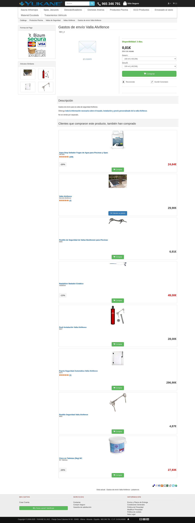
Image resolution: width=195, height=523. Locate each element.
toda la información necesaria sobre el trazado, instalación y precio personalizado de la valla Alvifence (106, 111)
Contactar (77, 502)
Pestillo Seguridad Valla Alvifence (73, 415)
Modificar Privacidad (134, 510)
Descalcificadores (73, 10)
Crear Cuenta (24, 502)
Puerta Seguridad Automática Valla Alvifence (78, 371)
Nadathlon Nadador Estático (71, 284)
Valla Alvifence (65, 196)
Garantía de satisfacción (82, 507)
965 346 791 (109, 4)
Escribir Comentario (161, 82)
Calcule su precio (117, 213)
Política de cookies (134, 512)
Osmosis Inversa (96, 10)
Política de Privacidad (135, 507)
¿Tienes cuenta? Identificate (43, 508)
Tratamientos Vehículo (55, 15)
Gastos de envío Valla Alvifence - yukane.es (122, 490)
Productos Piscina (119, 10)
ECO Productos (141, 10)
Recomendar (130, 82)
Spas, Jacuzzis (51, 10)
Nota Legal (131, 514)
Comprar (149, 74)
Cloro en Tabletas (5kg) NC (70, 458)
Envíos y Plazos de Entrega (137, 502)
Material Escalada (30, 15)
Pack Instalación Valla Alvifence (72, 327)
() (66, 157)
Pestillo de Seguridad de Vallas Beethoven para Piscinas (83, 240)
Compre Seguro (79, 505)
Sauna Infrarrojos (29, 10)
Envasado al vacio (164, 10)
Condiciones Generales (136, 505)
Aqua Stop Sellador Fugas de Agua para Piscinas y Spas (83, 153)
